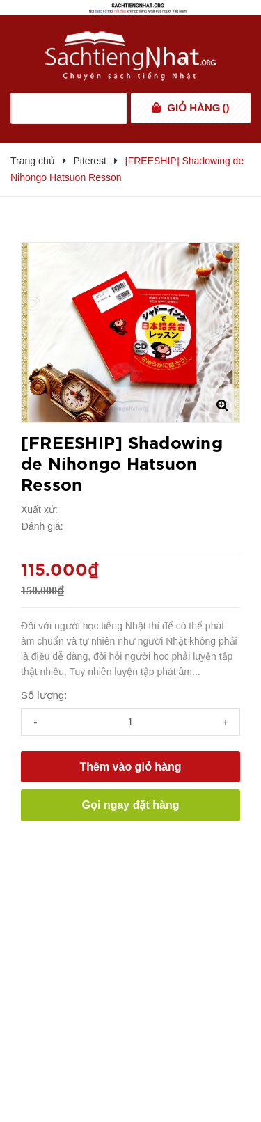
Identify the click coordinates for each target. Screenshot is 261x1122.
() (198, 108)
